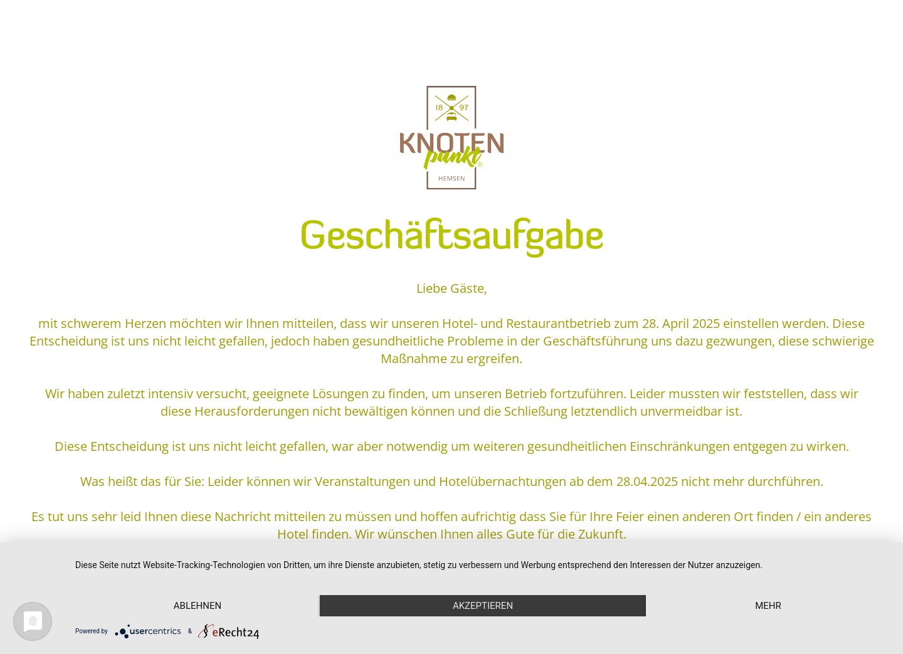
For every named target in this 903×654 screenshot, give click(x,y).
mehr (768, 605)
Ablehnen (197, 605)
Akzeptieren (483, 605)
